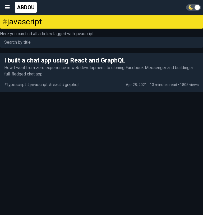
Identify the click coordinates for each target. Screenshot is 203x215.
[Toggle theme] (193, 7)
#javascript (37, 84)
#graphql (70, 84)
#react (55, 84)
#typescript (15, 84)
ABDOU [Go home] (26, 7)
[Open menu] (7, 7)
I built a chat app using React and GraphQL (65, 60)
